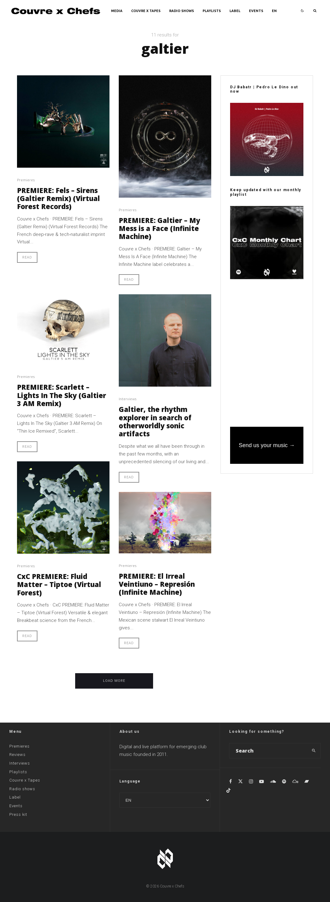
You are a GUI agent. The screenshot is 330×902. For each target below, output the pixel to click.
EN (274, 11)
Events (256, 11)
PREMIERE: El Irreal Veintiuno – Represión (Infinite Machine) (157, 584)
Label (234, 11)
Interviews (127, 399)
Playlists (212, 11)
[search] (313, 750)
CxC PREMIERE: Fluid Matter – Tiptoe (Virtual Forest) (59, 584)
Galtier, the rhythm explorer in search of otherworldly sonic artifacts (155, 421)
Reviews (17, 754)
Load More (114, 681)
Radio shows (181, 11)
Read (27, 257)
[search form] (268, 750)
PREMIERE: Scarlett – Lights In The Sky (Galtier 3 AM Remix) (61, 395)
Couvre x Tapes (146, 11)
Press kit (18, 814)
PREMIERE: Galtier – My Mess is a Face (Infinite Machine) (159, 228)
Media (116, 11)
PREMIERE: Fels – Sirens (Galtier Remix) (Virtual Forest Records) (58, 198)
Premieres (26, 180)
